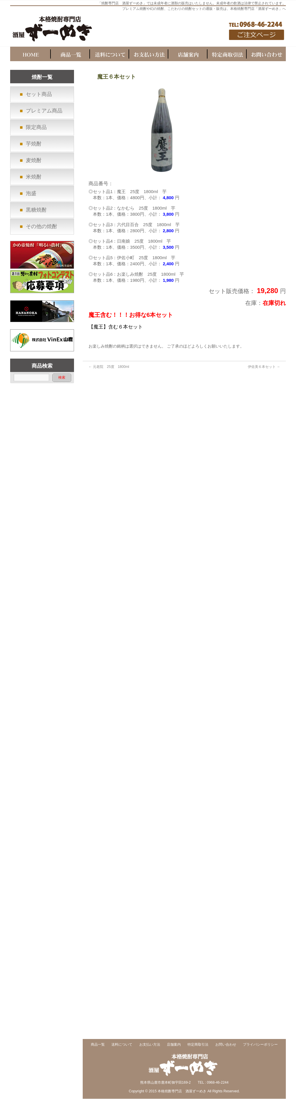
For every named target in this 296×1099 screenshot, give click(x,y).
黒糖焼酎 (36, 210)
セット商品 (39, 94)
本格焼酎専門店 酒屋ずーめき (182, 1091)
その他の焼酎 (41, 226)
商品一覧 (98, 1045)
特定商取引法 (197, 1045)
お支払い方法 (149, 1045)
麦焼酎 (33, 160)
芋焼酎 (33, 144)
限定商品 (36, 127)
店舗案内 (174, 1045)
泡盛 (31, 193)
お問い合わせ (225, 1045)
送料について (121, 1045)
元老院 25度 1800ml (109, 367)
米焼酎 (33, 177)
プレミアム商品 (44, 111)
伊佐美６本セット (264, 367)
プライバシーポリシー (260, 1045)
